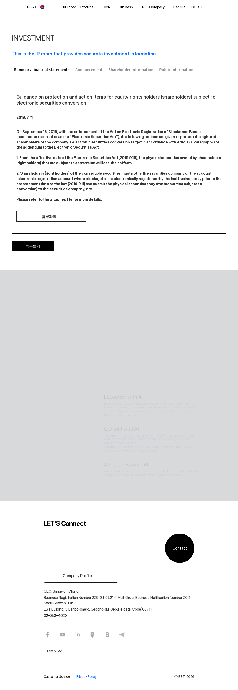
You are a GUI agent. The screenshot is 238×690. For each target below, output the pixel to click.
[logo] (38, 7)
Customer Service (57, 677)
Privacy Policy (86, 677)
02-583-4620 (55, 615)
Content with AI (121, 429)
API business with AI (126, 465)
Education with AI (123, 397)
